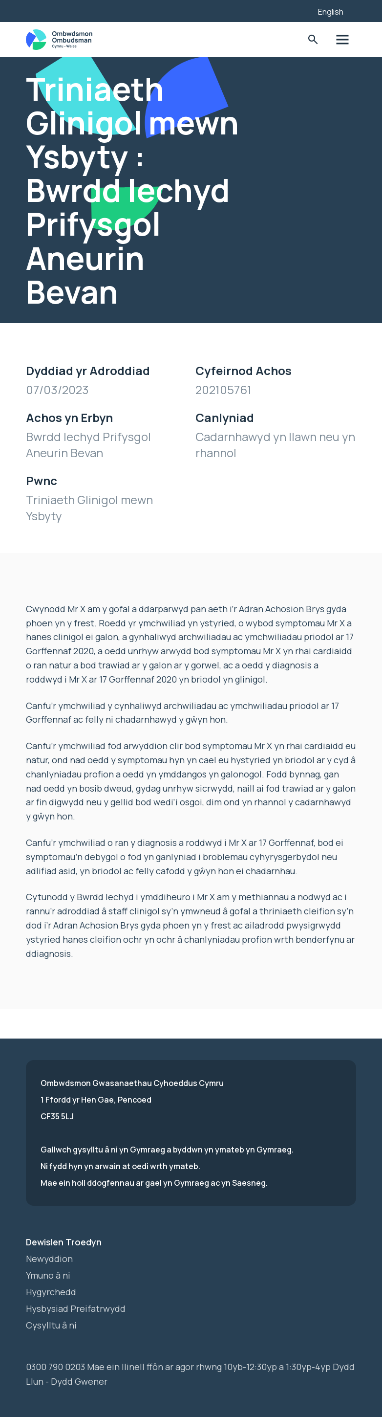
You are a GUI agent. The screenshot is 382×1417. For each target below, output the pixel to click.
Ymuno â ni (48, 1275)
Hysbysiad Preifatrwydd (76, 1308)
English (330, 11)
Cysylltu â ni (51, 1325)
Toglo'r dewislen (342, 40)
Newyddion (49, 1258)
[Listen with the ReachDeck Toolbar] (295, 10)
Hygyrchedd (51, 1292)
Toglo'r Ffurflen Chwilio (311, 40)
